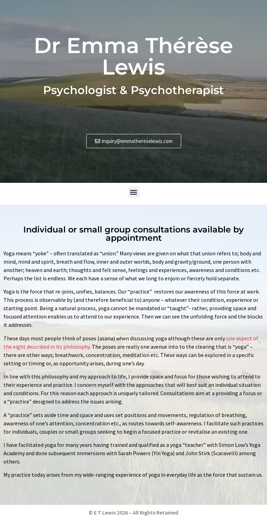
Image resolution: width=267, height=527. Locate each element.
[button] (133, 192)
